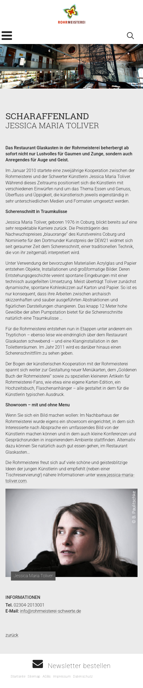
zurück (11, 635)
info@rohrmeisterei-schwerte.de (50, 611)
